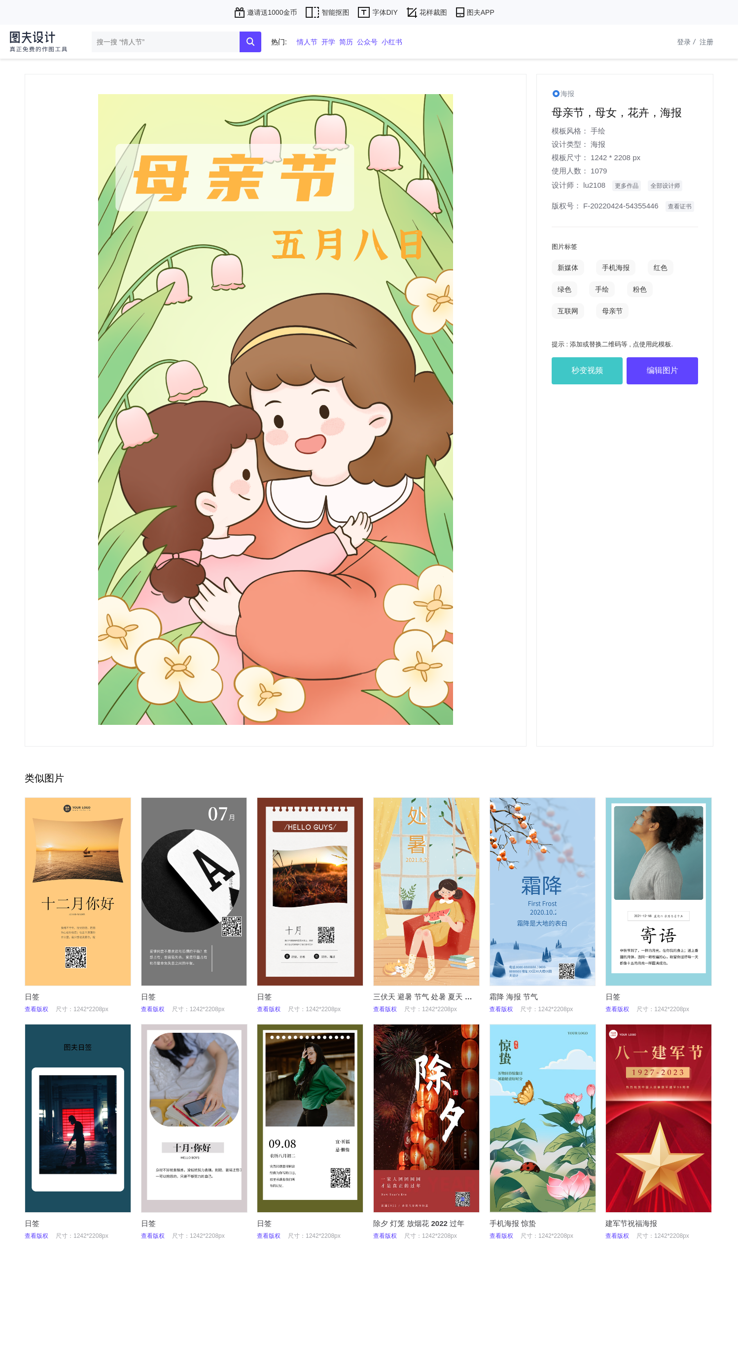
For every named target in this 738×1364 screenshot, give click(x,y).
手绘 (598, 131)
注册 (706, 42)
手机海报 (616, 268)
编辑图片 (662, 370)
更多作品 (626, 185)
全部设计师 (665, 185)
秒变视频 (587, 370)
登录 (687, 42)
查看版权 (36, 1009)
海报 (598, 144)
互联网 (568, 311)
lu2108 (594, 185)
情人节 (307, 41)
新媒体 (568, 268)
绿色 (564, 289)
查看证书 (680, 206)
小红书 (392, 41)
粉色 (640, 289)
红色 (661, 268)
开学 (328, 41)
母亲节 (612, 311)
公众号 (367, 41)
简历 (346, 41)
